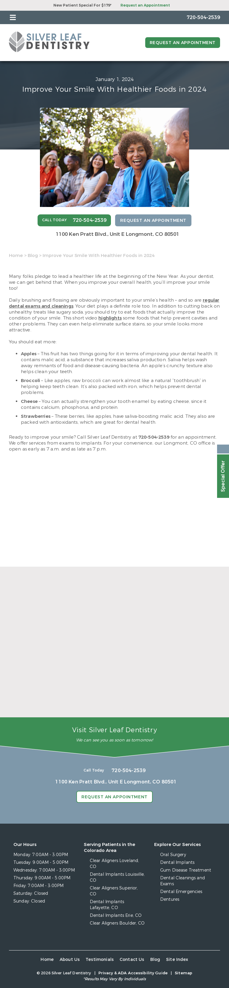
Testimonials (100, 959)
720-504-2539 (153, 437)
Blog (33, 255)
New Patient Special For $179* (82, 5)
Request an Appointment (145, 5)
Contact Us (132, 959)
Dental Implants (177, 862)
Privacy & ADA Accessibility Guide (133, 972)
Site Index (177, 959)
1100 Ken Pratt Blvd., (117, 234)
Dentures (169, 899)
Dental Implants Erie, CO (116, 915)
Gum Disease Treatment (185, 870)
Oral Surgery (173, 855)
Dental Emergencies (181, 892)
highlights (110, 318)
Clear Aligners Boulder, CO (117, 923)
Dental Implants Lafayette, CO (107, 905)
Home (16, 255)
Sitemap (183, 972)
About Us (70, 959)
